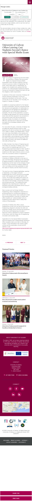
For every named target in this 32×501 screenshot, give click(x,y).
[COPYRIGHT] (25, 440)
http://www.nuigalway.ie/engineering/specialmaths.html (17, 228)
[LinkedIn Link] (13, 394)
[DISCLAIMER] (6, 440)
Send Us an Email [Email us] (23, 375)
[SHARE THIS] (16, 493)
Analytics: (12, 14)
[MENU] (30, 2)
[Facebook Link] (16, 389)
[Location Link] (16, 411)
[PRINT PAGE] (16, 498)
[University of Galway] (7, 38)
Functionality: (7, 12)
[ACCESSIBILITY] (22, 442)
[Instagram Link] (10, 389)
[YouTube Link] (22, 389)
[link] (6, 421)
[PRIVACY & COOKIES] (16, 440)
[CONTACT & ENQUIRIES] (12, 442)
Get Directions (10, 375)
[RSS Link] (19, 394)
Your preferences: (20, 12)
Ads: (19, 14)
